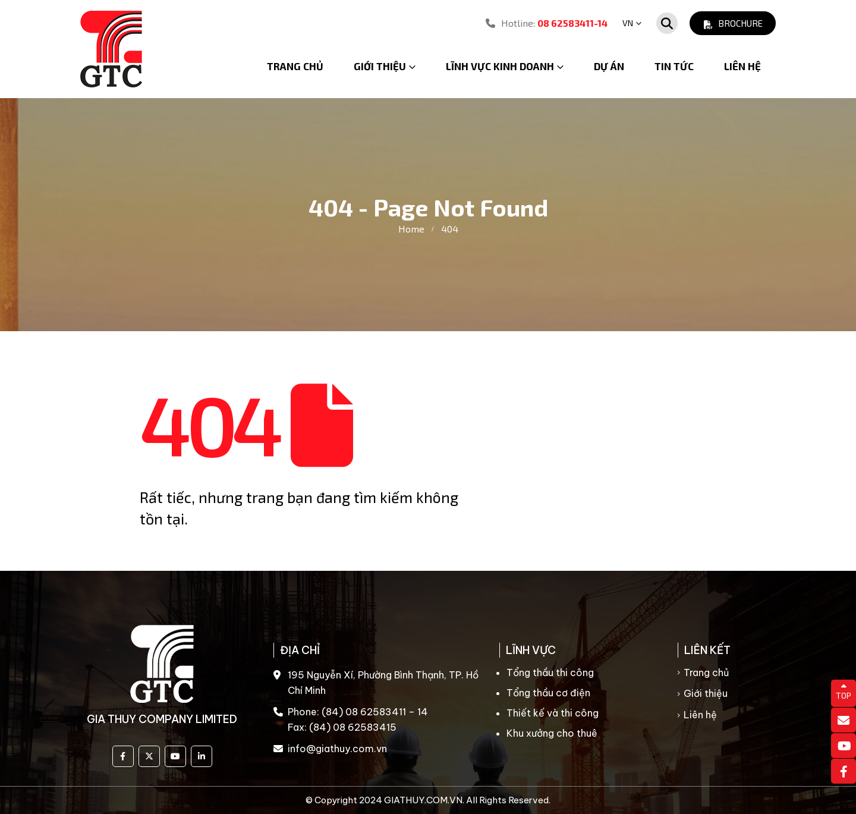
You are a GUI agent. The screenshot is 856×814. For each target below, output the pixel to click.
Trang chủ (295, 66)
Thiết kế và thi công (552, 713)
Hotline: (547, 23)
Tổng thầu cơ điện (548, 693)
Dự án (609, 66)
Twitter (149, 756)
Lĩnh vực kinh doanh (500, 66)
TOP (843, 691)
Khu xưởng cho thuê (551, 733)
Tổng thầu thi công (550, 672)
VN (627, 23)
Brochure (733, 23)
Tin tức (674, 66)
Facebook (123, 756)
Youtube (175, 756)
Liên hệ (742, 66)
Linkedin (201, 756)
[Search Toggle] (667, 23)
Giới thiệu (706, 693)
